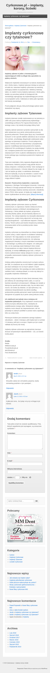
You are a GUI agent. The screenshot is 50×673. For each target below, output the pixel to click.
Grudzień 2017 (14, 640)
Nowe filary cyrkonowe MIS (18, 592)
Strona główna (9, 25)
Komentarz (11, 433)
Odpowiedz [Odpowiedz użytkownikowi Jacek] (10, 408)
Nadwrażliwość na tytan (15, 358)
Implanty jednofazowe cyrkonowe (20, 583)
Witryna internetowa (14, 471)
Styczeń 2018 (14, 638)
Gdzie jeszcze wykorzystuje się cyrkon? (22, 585)
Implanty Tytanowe (15, 562)
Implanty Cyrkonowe (20, 25)
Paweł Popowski (15, 608)
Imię (8, 455)
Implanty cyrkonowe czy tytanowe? (27, 615)
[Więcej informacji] (37, 194)
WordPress (44, 671)
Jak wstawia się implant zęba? (19, 580)
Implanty (26, 619)
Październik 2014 (15, 649)
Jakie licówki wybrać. (35, 358)
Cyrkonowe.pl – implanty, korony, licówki (25, 6)
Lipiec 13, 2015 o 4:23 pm (21, 396)
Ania (11, 612)
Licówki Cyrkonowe (16, 564)
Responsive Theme (22, 671)
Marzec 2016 (13, 642)
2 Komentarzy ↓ (36, 42)
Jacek (16, 394)
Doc (28, 42)
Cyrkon (11, 557)
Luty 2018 (12, 635)
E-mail (9, 463)
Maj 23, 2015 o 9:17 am (20, 376)
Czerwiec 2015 (14, 645)
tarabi (16, 373)
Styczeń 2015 (14, 647)
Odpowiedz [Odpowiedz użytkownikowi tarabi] (10, 388)
